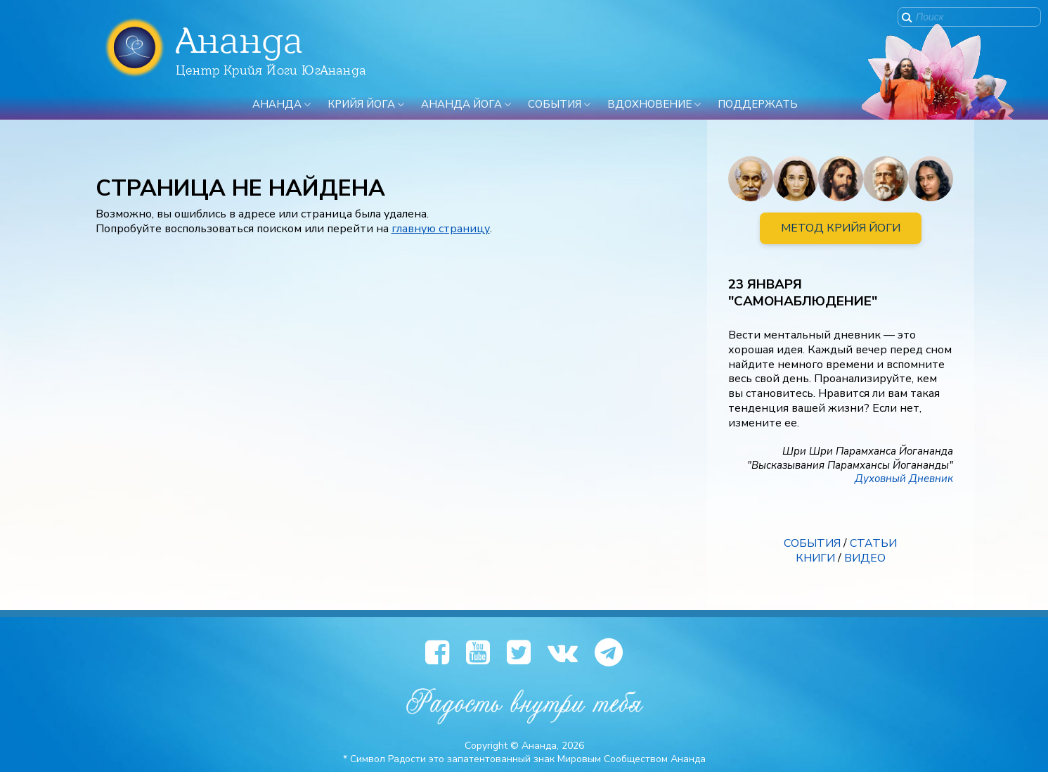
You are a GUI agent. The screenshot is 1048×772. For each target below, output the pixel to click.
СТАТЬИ (873, 543)
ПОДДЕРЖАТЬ (758, 104)
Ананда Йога (461, 104)
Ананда (277, 104)
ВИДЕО (865, 558)
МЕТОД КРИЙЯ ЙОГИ (840, 228)
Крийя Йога (361, 104)
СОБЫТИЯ (812, 543)
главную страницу (441, 228)
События (554, 104)
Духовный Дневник (904, 479)
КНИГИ (815, 558)
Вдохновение (649, 104)
